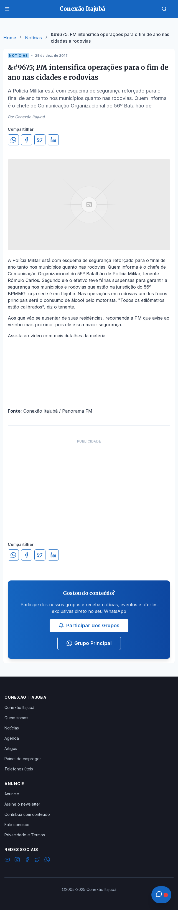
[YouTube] (7, 860)
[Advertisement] (89, 485)
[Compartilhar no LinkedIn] (53, 139)
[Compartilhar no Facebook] (26, 139)
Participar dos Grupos (89, 625)
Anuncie (11, 793)
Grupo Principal (89, 643)
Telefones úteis (18, 769)
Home (9, 37)
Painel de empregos (23, 758)
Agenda (11, 738)
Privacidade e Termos (24, 834)
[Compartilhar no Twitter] (39, 139)
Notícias (33, 37)
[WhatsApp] (47, 860)
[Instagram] (17, 860)
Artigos (10, 748)
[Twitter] (37, 860)
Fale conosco (16, 824)
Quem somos (16, 717)
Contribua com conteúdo (27, 814)
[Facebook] (27, 860)
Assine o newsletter (22, 804)
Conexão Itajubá (19, 707)
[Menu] (7, 8)
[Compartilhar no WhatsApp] (13, 139)
